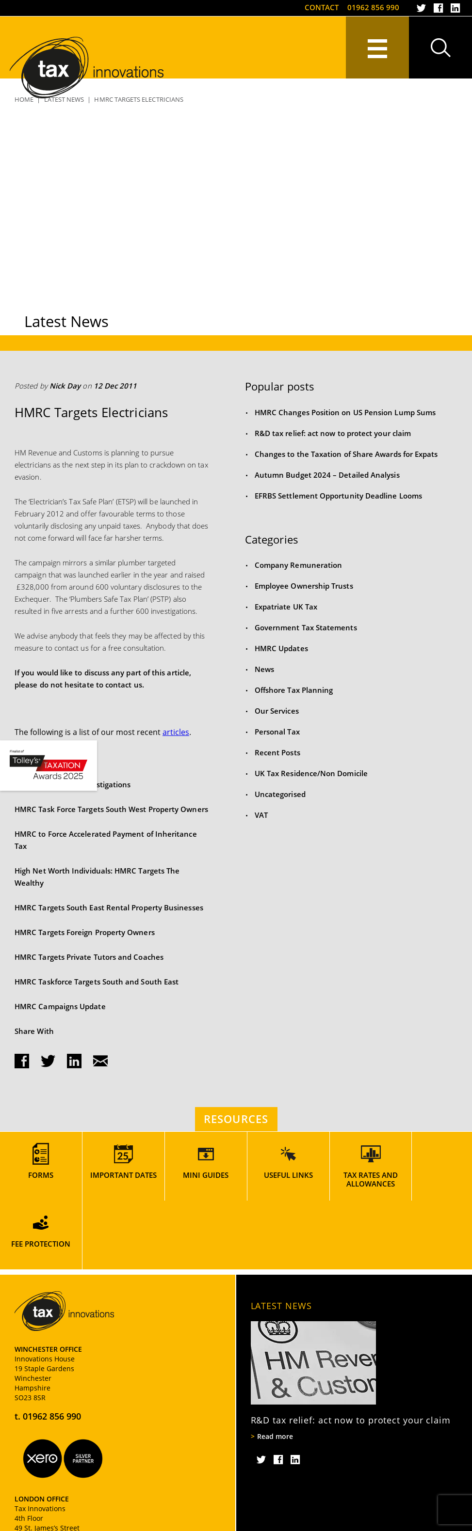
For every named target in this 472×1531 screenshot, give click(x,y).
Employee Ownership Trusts (304, 586)
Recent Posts (277, 752)
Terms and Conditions (236, 1521)
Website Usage (172, 1521)
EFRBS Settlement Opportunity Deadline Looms (338, 495)
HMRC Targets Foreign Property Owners (85, 932)
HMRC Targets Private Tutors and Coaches (89, 957)
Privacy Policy (34, 1521)
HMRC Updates (281, 648)
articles (176, 732)
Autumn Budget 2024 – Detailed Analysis (327, 475)
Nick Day (65, 386)
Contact (322, 7)
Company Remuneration (298, 565)
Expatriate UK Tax (286, 606)
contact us (123, 684)
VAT (261, 815)
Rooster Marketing (430, 1521)
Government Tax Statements (306, 627)
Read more (275, 1367)
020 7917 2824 (52, 1497)
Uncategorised (280, 794)
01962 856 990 (373, 7)
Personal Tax (277, 731)
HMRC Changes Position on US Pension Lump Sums (345, 412)
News (264, 669)
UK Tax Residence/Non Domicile (311, 773)
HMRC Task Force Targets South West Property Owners (111, 809)
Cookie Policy (84, 1521)
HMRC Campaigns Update (60, 1006)
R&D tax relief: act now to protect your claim (333, 433)
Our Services (277, 711)
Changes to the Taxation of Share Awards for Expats (346, 454)
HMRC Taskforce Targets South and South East (97, 981)
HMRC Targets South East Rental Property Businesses (109, 907)
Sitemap (127, 1521)
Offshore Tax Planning (294, 690)
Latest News (281, 1237)
